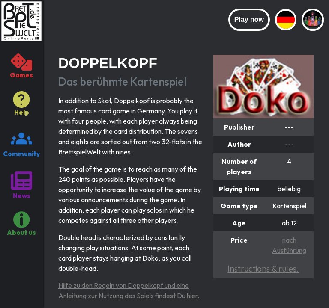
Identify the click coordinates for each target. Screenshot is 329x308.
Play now (249, 19)
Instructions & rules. (263, 268)
